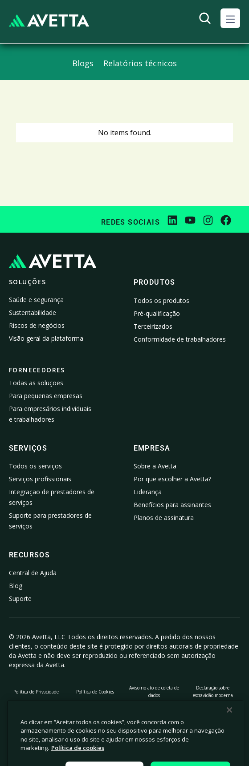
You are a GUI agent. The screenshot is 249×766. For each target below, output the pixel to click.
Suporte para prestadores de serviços (50, 520)
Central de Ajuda (33, 572)
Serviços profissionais (40, 479)
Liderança (148, 492)
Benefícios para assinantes (172, 504)
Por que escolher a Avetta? (172, 479)
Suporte (20, 598)
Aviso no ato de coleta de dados (154, 691)
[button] (230, 18)
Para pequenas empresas (45, 395)
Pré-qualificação (157, 313)
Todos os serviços (35, 466)
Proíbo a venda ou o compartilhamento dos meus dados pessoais (36, 715)
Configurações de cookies (154, 715)
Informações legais (95, 715)
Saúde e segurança (36, 299)
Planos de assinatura (164, 517)
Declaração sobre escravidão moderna (213, 691)
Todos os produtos (161, 300)
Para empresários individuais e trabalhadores (50, 413)
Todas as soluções (36, 383)
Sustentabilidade (32, 312)
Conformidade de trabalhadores (180, 339)
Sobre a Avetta (155, 466)
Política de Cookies (95, 692)
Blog (15, 585)
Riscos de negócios (37, 325)
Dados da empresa (212, 715)
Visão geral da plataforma (46, 338)
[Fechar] (229, 727)
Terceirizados (153, 326)
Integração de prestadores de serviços (51, 497)
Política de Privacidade (36, 692)
